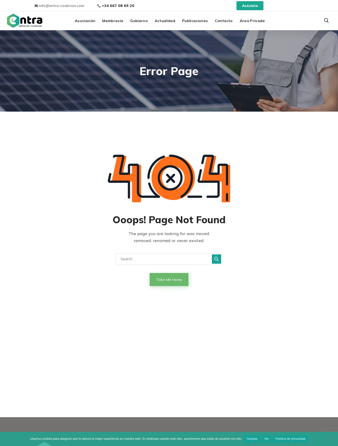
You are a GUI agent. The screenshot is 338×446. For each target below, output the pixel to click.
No (267, 438)
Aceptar (252, 438)
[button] (326, 20)
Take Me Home (169, 279)
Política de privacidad (290, 438)
